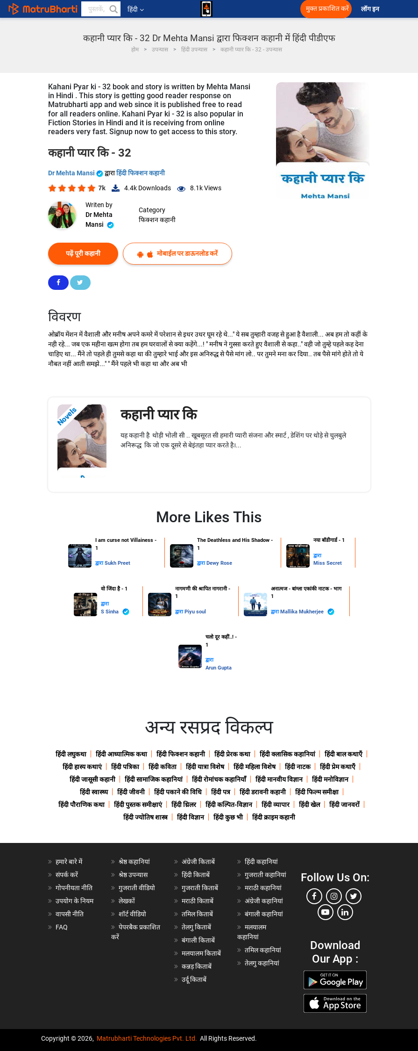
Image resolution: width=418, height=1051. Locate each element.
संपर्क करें (67, 874)
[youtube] (325, 912)
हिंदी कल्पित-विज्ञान (228, 804)
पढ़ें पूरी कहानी (83, 253)
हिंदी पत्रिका (125, 766)
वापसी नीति (70, 914)
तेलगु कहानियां (262, 963)
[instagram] (334, 896)
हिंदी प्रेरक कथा (232, 754)
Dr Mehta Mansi (76, 173)
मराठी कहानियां (263, 888)
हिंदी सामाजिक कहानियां (154, 779)
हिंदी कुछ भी (228, 817)
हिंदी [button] (136, 9)
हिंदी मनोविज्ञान (330, 779)
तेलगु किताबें (196, 927)
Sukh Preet (117, 563)
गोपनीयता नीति (74, 888)
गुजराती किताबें (200, 888)
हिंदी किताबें (196, 874)
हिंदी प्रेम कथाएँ (337, 766)
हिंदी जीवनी (131, 792)
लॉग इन (371, 9)
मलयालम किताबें (201, 953)
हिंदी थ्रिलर (183, 804)
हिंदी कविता (163, 766)
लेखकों (127, 901)
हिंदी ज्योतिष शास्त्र (145, 817)
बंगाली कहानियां (264, 914)
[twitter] (353, 896)
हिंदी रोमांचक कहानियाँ (219, 779)
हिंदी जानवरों (344, 804)
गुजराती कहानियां (265, 874)
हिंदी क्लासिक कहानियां (287, 754)
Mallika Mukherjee (307, 611)
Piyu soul (195, 612)
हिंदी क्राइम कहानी (273, 817)
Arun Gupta (218, 668)
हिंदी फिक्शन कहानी (140, 173)
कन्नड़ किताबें (197, 966)
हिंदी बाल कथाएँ (343, 754)
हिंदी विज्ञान (190, 817)
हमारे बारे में (69, 861)
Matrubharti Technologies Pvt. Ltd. (147, 1038)
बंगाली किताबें (198, 940)
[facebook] (314, 896)
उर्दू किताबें (194, 979)
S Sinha (115, 611)
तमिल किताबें (197, 914)
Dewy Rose (219, 563)
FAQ (62, 927)
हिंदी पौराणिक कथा (81, 804)
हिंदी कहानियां (261, 861)
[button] (113, 8)
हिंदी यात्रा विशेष (205, 766)
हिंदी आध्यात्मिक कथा (121, 754)
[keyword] (100, 8)
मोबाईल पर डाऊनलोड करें (177, 254)
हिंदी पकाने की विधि (178, 792)
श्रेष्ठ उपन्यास (133, 874)
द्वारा (100, 563)
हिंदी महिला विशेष (255, 766)
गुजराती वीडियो (137, 888)
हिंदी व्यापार (276, 804)
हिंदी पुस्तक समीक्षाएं (138, 804)
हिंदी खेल (309, 804)
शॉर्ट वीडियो (132, 914)
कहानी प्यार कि (158, 414)
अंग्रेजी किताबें (198, 861)
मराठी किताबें (197, 901)
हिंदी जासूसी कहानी (92, 779)
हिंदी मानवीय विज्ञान (279, 779)
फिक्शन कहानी (157, 219)
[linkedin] (345, 912)
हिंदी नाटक (298, 766)
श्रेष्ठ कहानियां (134, 861)
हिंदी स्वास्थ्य (94, 792)
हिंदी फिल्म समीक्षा (317, 792)
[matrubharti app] (206, 9)
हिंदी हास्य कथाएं (82, 766)
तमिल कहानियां (263, 950)
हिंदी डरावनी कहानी (263, 792)
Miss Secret (327, 563)
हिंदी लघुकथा (71, 754)
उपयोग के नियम (74, 901)
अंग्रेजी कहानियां (264, 901)
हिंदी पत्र (220, 792)
